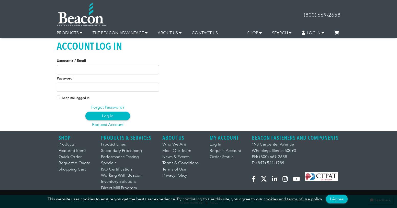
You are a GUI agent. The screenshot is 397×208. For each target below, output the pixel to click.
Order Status (221, 157)
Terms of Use (174, 169)
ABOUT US (170, 33)
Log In (108, 116)
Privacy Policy (174, 175)
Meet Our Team (176, 150)
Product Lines (113, 144)
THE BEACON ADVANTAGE (120, 33)
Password (65, 78)
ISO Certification (116, 169)
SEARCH (281, 33)
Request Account (107, 124)
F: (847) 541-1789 (268, 163)
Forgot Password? (107, 107)
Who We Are (174, 144)
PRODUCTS (69, 33)
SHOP (254, 33)
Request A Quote (74, 163)
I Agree (337, 199)
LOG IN (313, 33)
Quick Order (70, 157)
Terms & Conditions (180, 163)
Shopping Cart (72, 169)
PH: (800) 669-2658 (269, 157)
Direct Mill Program (119, 188)
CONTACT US (205, 33)
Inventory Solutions (119, 181)
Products (67, 144)
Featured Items (72, 150)
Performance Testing (120, 157)
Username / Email (71, 61)
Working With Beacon (121, 175)
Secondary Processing (121, 150)
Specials (108, 163)
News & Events (175, 157)
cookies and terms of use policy (293, 199)
